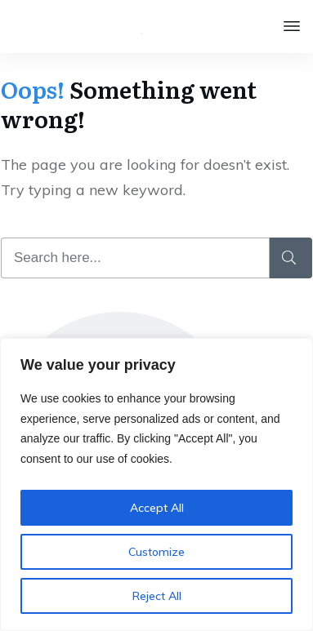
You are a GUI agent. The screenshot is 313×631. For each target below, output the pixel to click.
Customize (156, 551)
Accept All (157, 507)
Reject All (156, 596)
